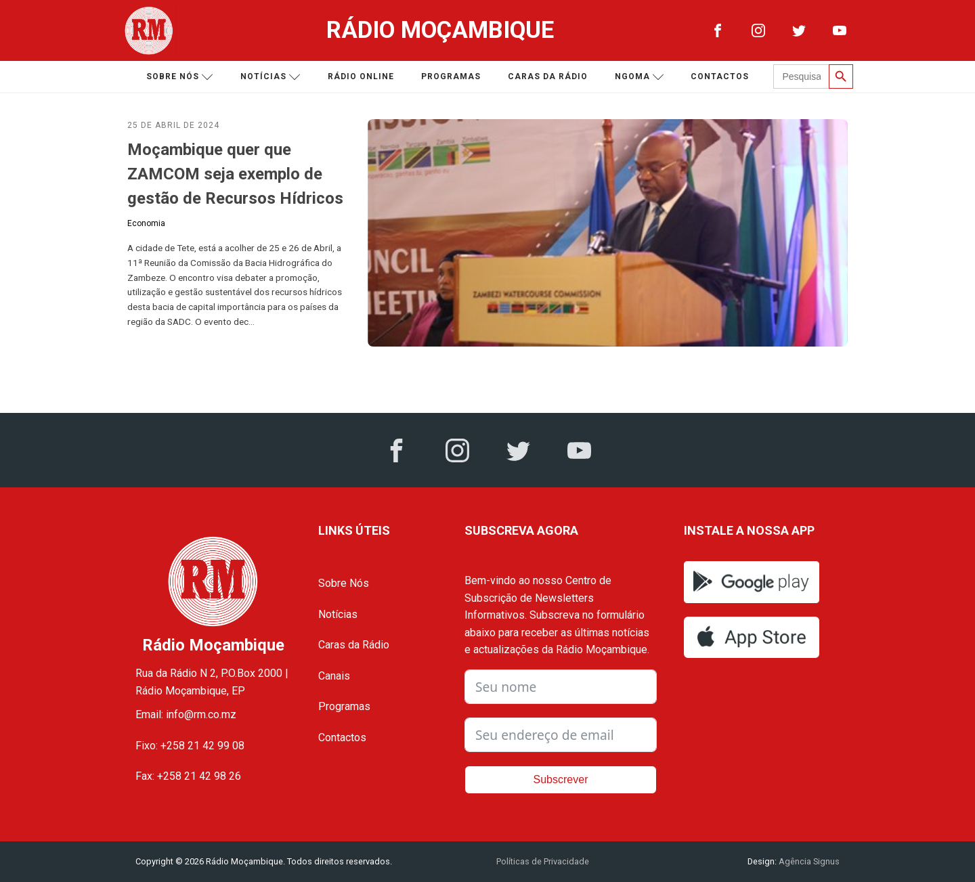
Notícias (270, 77)
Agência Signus (808, 861)
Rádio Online (361, 76)
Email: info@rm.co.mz (185, 714)
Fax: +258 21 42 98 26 (188, 776)
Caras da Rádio (548, 76)
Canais (334, 675)
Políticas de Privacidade (542, 861)
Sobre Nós (343, 583)
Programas (451, 76)
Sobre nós (179, 77)
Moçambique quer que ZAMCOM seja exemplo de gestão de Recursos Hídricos (235, 174)
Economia (146, 223)
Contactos (720, 76)
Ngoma (639, 77)
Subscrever (561, 779)
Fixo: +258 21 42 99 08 (189, 745)
